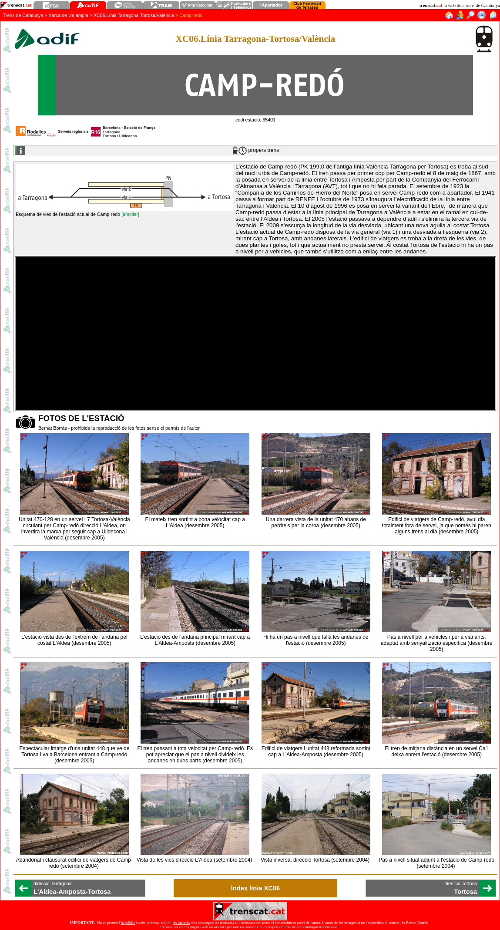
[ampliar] (130, 214)
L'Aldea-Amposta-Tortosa (72, 891)
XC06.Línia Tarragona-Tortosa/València (134, 15)
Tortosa (465, 891)
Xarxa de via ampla (68, 15)
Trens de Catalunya (23, 15)
